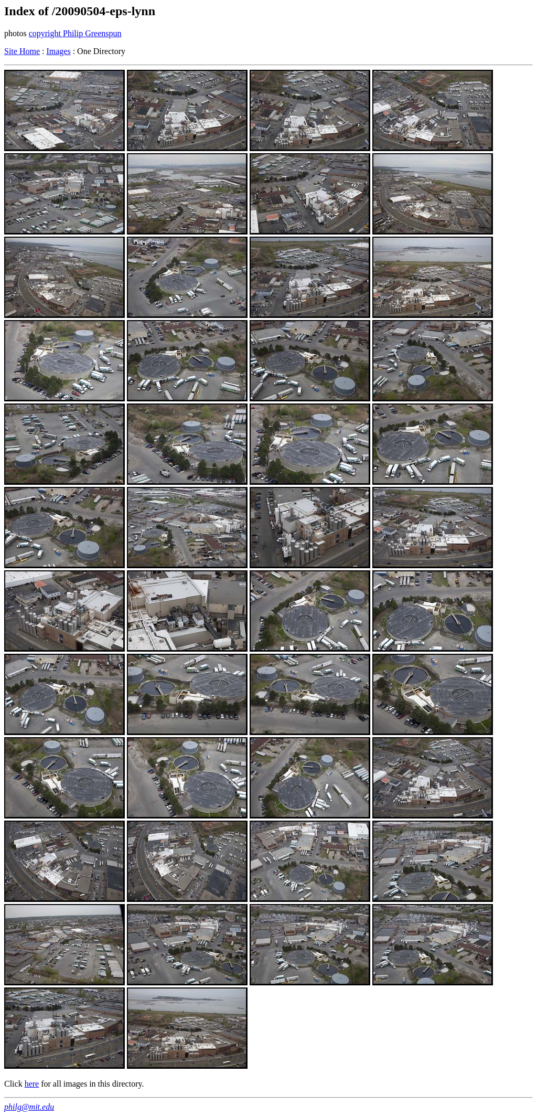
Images (58, 51)
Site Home (22, 51)
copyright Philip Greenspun (75, 33)
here (32, 1083)
